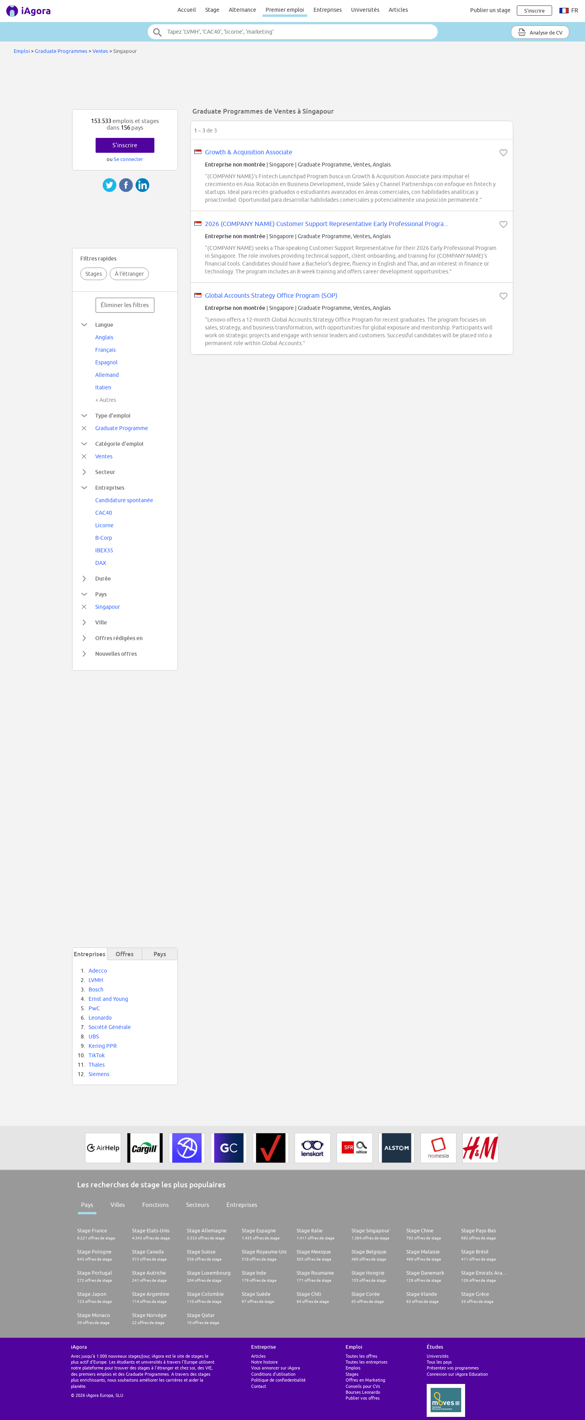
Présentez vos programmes (453, 1367)
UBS (94, 1036)
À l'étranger (129, 274)
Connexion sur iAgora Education (457, 1374)
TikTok (97, 1055)
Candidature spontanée (124, 500)
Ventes (100, 51)
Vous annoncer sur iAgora (275, 1367)
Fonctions (155, 1204)
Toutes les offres (361, 1355)
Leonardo (100, 1018)
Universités (365, 10)
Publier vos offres (363, 1397)
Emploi (22, 51)
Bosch (96, 989)
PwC (94, 1008)
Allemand (107, 375)
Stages (93, 274)
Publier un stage (490, 10)
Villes (117, 1204)
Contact (258, 1386)
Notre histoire (264, 1361)
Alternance (242, 10)
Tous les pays (439, 1361)
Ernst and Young (108, 999)
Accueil (186, 10)
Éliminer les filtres (125, 305)
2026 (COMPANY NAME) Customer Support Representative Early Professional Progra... (326, 223)
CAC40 (103, 513)
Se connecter (128, 159)
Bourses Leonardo (363, 1392)
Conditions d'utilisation (273, 1374)
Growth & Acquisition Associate (248, 152)
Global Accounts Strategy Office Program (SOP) (271, 295)
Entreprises (327, 10)
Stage (212, 10)
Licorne (104, 525)
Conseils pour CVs (363, 1386)
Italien (103, 387)
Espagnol (106, 362)
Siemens (99, 1074)
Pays (87, 1204)
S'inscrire (124, 145)
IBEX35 (104, 550)
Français (105, 350)
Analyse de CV (540, 32)
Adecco (98, 971)
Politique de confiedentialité (278, 1379)
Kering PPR (103, 1046)
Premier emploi (285, 10)
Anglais (104, 337)
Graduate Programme (121, 428)
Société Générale (110, 1027)
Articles (398, 10)
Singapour (107, 607)
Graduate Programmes (62, 51)
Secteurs (197, 1204)
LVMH (96, 980)
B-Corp (103, 538)
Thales (97, 1065)
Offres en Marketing (365, 1379)
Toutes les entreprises (367, 1361)
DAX (100, 563)
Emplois (353, 1367)
